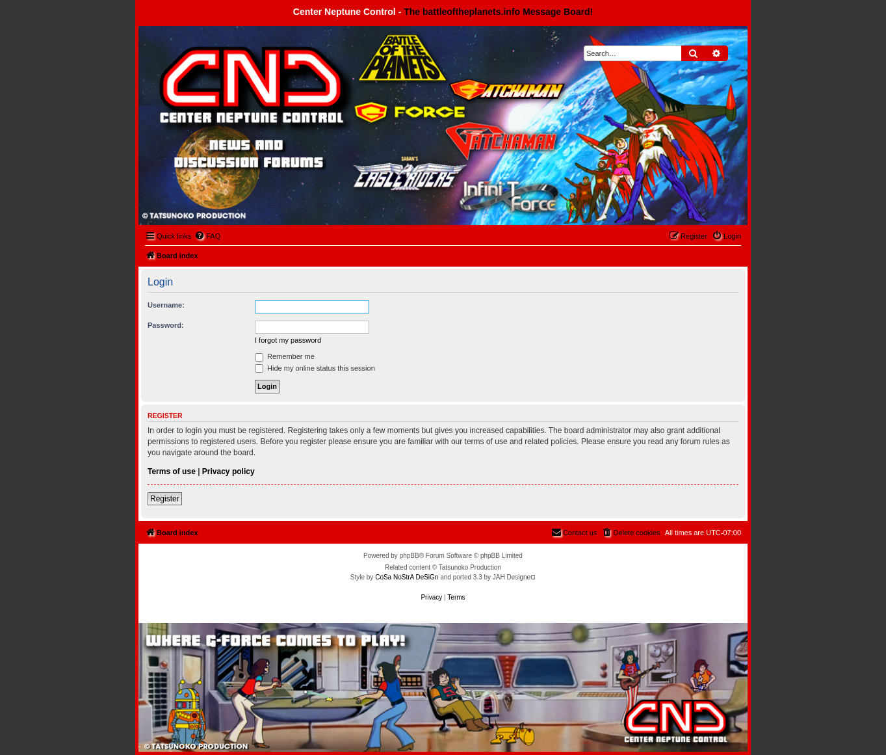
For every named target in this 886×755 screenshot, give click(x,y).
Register (164, 498)
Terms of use (172, 471)
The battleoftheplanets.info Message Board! (498, 12)
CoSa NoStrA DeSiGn (406, 577)
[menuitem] (207, 236)
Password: (166, 325)
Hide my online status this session (315, 368)
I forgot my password (288, 340)
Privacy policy (228, 471)
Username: (166, 305)
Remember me (285, 356)
